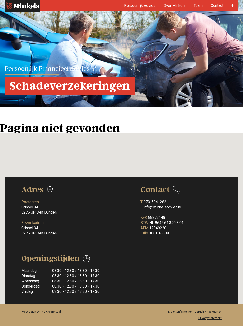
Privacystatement (210, 318)
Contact (217, 5)
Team (198, 5)
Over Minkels (175, 5)
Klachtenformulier (180, 311)
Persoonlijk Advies (139, 5)
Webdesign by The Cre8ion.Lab (41, 311)
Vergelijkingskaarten (208, 311)
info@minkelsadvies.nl (162, 207)
